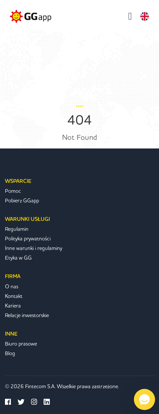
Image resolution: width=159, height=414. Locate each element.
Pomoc (13, 191)
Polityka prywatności (28, 238)
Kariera (13, 306)
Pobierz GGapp (22, 200)
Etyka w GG (18, 258)
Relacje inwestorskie (27, 315)
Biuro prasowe (21, 344)
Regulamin (16, 229)
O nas (11, 286)
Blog (10, 353)
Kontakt (13, 296)
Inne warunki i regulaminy (33, 248)
